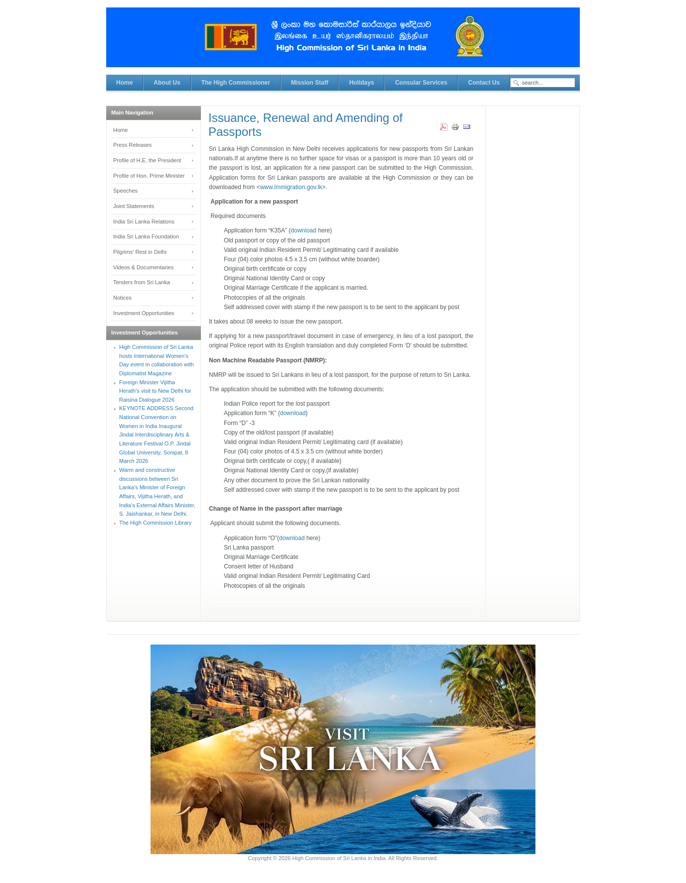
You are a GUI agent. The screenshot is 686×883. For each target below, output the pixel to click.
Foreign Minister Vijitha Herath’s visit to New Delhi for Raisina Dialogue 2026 (155, 391)
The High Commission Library (155, 523)
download (303, 230)
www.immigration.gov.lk (291, 187)
